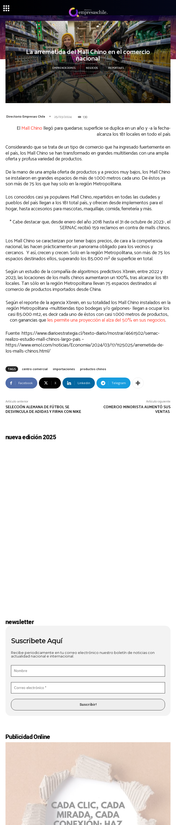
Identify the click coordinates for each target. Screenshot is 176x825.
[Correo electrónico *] (88, 626)
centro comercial (35, 369)
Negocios (92, 68)
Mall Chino (31, 128)
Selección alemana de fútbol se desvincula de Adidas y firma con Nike (43, 409)
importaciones (64, 369)
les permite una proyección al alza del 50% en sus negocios (106, 320)
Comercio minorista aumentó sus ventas (137, 409)
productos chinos (93, 369)
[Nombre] (88, 609)
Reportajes (116, 68)
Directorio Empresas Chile (25, 116)
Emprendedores (63, 68)
